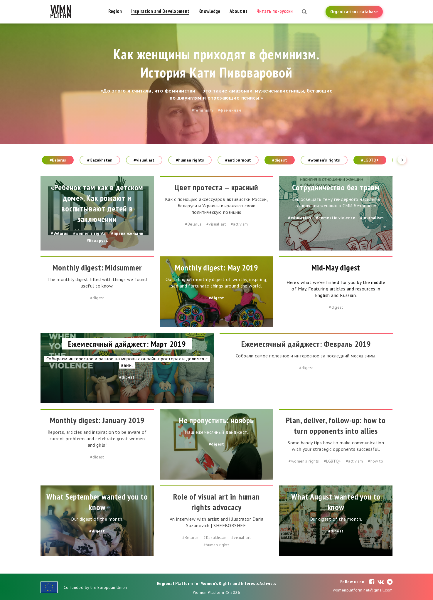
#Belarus (58, 160)
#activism (239, 224)
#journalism (372, 217)
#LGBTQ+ (370, 160)
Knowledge (209, 11)
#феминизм (230, 110)
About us (238, 11)
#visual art (144, 160)
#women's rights (324, 160)
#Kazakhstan (99, 160)
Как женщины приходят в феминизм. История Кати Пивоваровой (216, 63)
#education (299, 217)
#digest (279, 160)
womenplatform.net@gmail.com (363, 590)
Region (115, 11)
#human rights (190, 160)
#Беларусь (97, 240)
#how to (375, 461)
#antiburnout (238, 160)
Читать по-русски (275, 11)
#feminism (202, 110)
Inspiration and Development (160, 11)
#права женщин (127, 233)
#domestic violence (335, 217)
